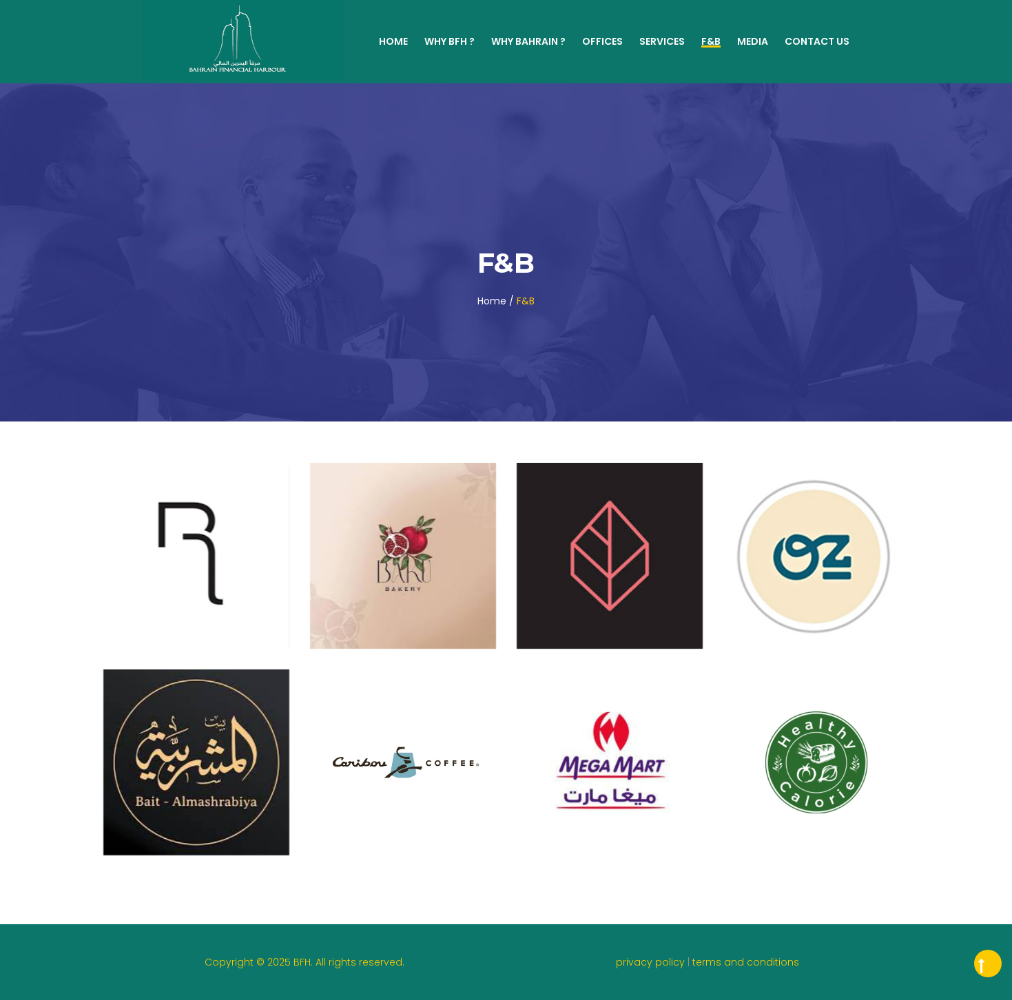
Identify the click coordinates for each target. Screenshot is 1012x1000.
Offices (602, 41)
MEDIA (752, 41)
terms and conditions (745, 962)
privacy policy (652, 962)
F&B (711, 41)
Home (393, 41)
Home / (495, 301)
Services (662, 41)
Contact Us (817, 41)
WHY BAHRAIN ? (528, 41)
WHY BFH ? (449, 41)
